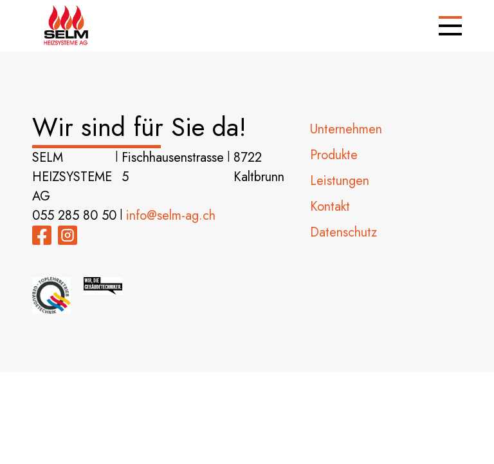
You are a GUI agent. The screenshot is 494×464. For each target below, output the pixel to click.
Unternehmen (346, 129)
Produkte (334, 155)
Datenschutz (343, 232)
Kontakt (330, 206)
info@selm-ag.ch (170, 215)
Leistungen (339, 180)
